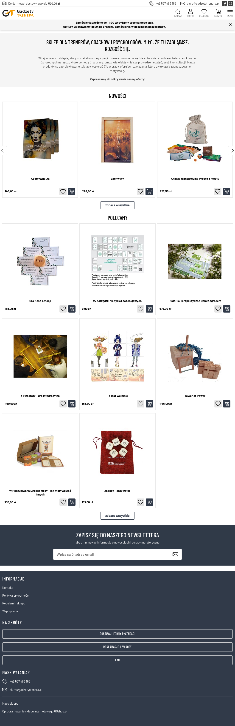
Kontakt (7, 587)
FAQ (117, 660)
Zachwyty (117, 178)
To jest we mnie (117, 396)
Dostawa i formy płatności (117, 634)
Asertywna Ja (40, 178)
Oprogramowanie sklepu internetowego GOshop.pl (34, 711)
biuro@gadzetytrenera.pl (203, 3)
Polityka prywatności (15, 595)
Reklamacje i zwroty (117, 647)
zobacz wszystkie (117, 205)
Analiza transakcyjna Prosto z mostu (195, 178)
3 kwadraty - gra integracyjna (40, 396)
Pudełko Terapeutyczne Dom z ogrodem (195, 301)
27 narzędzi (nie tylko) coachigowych (117, 301)
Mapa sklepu (10, 703)
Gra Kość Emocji (40, 301)
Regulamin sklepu (13, 603)
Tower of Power (195, 396)
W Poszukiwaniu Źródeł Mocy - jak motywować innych (40, 492)
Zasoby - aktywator (117, 491)
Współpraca (10, 611)
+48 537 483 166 (166, 3)
